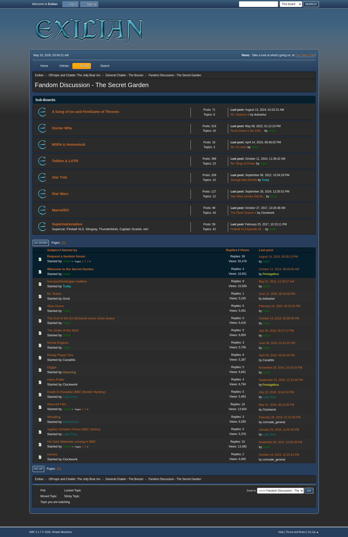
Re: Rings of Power (243, 163)
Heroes (52, 454)
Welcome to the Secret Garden (70, 269)
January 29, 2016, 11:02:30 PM (279, 429)
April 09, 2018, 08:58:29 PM (277, 355)
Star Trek (59, 177)
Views (244, 250)
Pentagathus (271, 274)
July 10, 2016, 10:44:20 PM (276, 392)
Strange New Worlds (244, 180)
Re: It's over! (239, 147)
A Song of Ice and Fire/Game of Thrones (85, 112)
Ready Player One (60, 355)
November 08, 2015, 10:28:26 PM (280, 442)
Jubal (271, 130)
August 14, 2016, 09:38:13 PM (278, 256)
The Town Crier (305, 55)
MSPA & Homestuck (68, 144)
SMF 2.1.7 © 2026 (40, 531)
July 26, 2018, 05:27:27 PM (276, 330)
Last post (268, 250)
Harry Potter (56, 379)
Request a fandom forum (66, 256)
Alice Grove (55, 306)
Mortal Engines (58, 342)
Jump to (251, 490)
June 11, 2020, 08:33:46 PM (277, 294)
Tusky (265, 180)
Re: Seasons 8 (240, 114)
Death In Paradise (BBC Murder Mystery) (76, 392)
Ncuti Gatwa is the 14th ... (247, 130)
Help (281, 531)
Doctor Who (62, 128)
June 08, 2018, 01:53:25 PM (277, 343)
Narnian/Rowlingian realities (67, 281)
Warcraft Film (56, 404)
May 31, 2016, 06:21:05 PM (276, 404)
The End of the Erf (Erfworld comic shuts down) (81, 318)
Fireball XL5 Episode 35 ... (248, 229)
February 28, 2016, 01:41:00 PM (279, 417)
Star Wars (60, 194)
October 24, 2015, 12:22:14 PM (279, 454)
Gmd (66, 298)
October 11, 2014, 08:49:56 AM (279, 269)
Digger (52, 367)
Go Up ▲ (313, 531)
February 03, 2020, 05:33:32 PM (279, 306)
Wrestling (54, 417)
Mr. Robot (54, 294)
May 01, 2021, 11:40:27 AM (276, 281)
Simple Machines (62, 531)
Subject (53, 250)
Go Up (38, 468)
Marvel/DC (60, 210)
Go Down (41, 242)
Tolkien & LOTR (65, 161)
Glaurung (69, 372)
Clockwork (267, 212)
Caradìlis (69, 360)
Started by (69, 250)
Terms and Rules (296, 531)
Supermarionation (67, 224)
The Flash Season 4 (243, 212)
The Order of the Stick (63, 330)
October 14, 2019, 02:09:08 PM (279, 318)
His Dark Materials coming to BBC (71, 441)
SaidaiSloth (71, 422)
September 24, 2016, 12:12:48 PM (281, 380)
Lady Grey (70, 397)
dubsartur (260, 114)
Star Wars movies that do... (248, 196)
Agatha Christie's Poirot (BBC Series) (73, 429)
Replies (231, 250)
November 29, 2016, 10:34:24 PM (280, 367)
